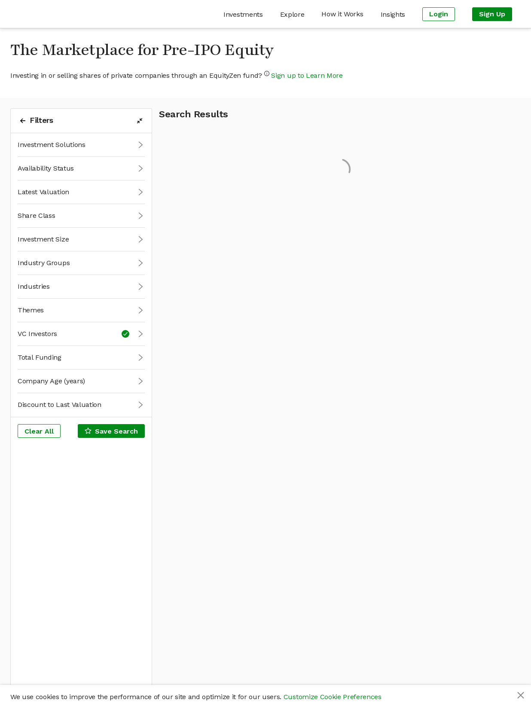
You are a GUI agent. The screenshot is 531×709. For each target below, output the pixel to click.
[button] (81, 145)
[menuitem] (243, 14)
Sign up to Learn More (306, 75)
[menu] (306, 14)
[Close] (521, 695)
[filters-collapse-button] (139, 121)
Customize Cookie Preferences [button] (332, 697)
